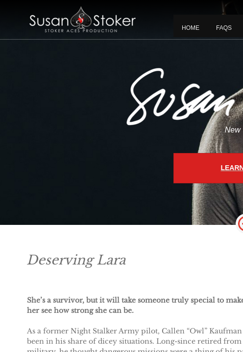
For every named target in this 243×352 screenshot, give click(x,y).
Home (190, 27)
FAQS (224, 27)
